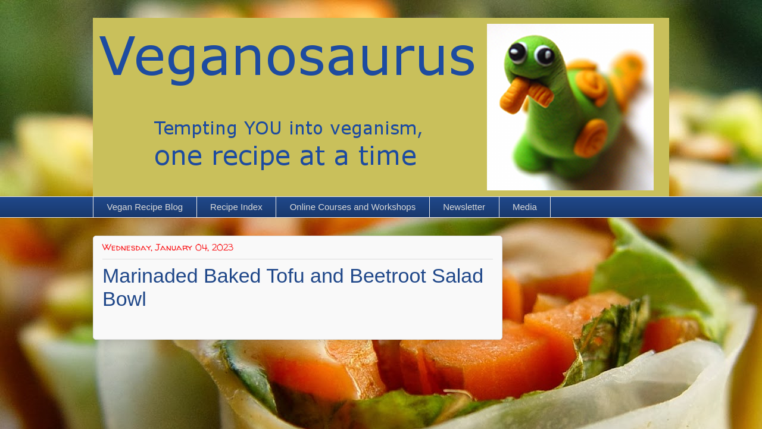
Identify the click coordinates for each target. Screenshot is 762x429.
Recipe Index (236, 207)
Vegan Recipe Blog (145, 207)
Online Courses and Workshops (353, 207)
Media (525, 207)
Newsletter (464, 207)
